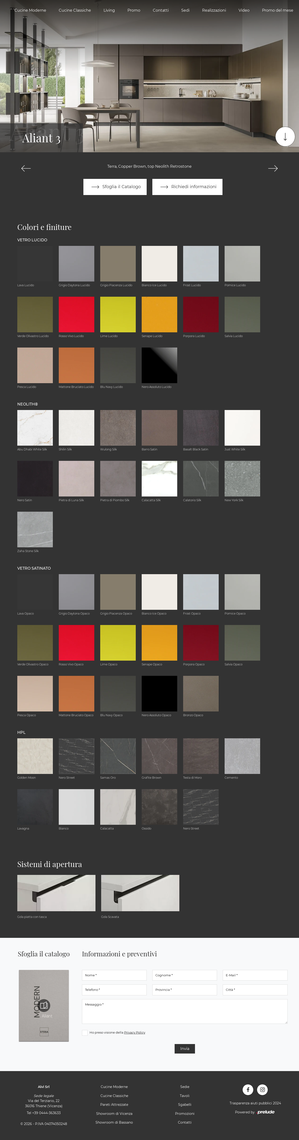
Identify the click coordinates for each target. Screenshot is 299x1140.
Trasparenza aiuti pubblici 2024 (255, 1103)
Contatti (161, 10)
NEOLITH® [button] (27, 404)
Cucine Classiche (75, 10)
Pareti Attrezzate (114, 1104)
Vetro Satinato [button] (34, 568)
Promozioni (185, 1113)
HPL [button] (21, 732)
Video (244, 10)
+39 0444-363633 (46, 1113)
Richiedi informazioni (187, 187)
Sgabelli (184, 1104)
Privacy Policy (134, 1032)
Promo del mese (277, 10)
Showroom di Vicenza (114, 1113)
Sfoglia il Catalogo (115, 187)
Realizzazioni (214, 10)
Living (109, 10)
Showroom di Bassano (114, 1122)
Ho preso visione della (117, 1032)
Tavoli (185, 1096)
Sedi (185, 10)
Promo (133, 10)
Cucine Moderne (30, 10)
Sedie (184, 1087)
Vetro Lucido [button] (32, 240)
